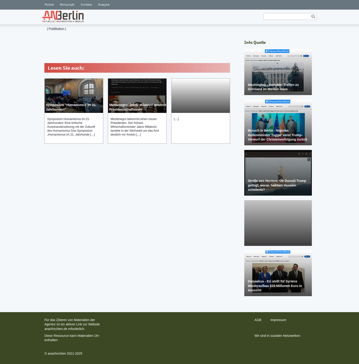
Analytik (104, 5)
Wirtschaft (67, 5)
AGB (258, 320)
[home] (63, 16)
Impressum (278, 320)
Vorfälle (86, 5)
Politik (49, 5)
